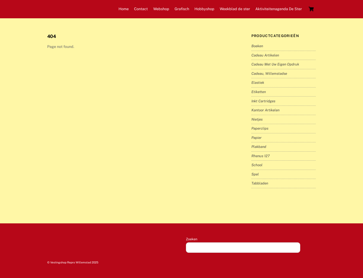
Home (124, 9)
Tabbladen (259, 183)
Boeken (257, 46)
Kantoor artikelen (265, 110)
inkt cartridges (263, 101)
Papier (256, 138)
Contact (141, 9)
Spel (255, 174)
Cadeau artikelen (265, 55)
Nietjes (257, 119)
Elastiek (257, 82)
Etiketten (258, 92)
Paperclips (259, 128)
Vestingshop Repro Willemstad (70, 262)
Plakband (258, 147)
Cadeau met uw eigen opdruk (275, 64)
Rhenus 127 (260, 156)
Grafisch (182, 9)
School (257, 165)
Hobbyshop (204, 9)
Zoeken (191, 239)
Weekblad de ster (235, 9)
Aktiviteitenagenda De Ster (278, 9)
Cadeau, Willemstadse (269, 73)
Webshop (161, 9)
